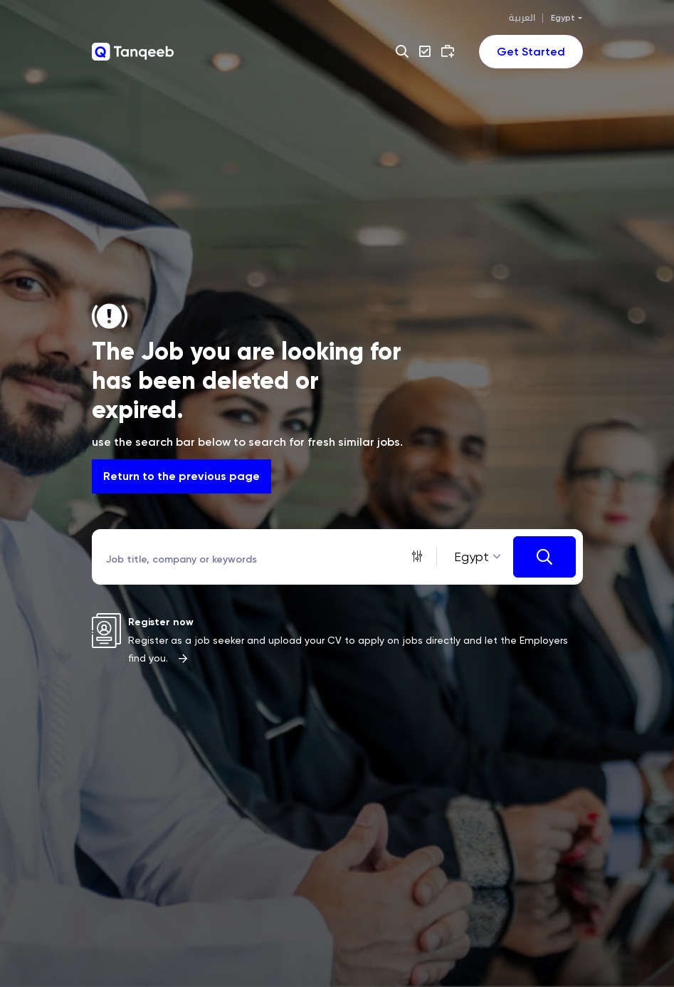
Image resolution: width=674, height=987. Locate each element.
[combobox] (475, 557)
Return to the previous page (181, 476)
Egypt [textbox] (471, 556)
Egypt (563, 18)
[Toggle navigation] (531, 51)
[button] (404, 51)
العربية (522, 18)
